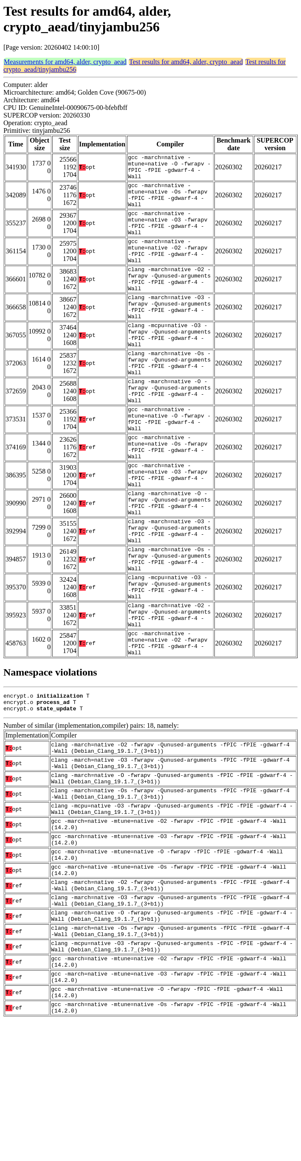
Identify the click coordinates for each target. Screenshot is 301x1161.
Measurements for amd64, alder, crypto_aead (65, 61)
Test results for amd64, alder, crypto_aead (186, 61)
